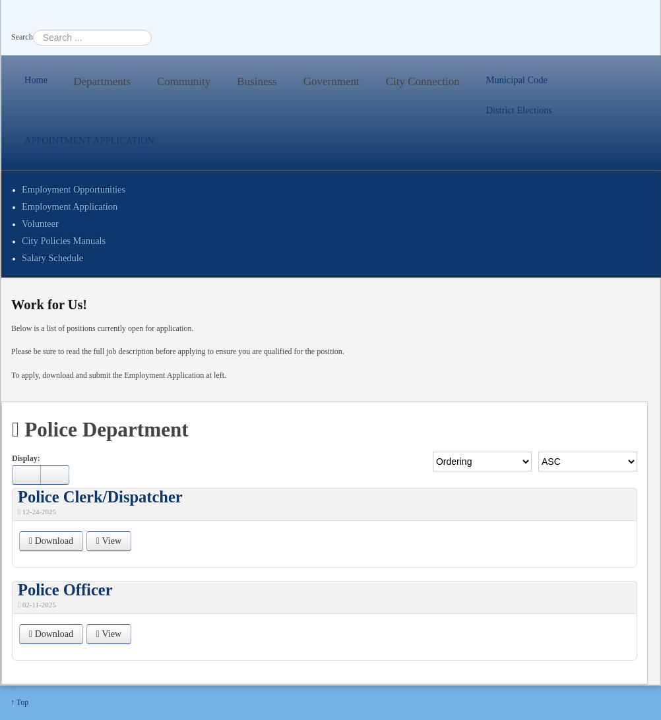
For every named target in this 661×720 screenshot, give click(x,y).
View (108, 541)
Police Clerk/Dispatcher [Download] (100, 497)
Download (51, 541)
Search (22, 37)
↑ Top (19, 702)
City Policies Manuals (64, 240)
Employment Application (69, 206)
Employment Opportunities (73, 189)
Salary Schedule (52, 258)
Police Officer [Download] (65, 590)
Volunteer (40, 223)
